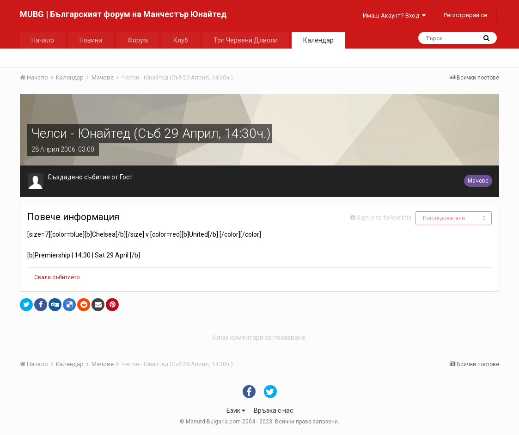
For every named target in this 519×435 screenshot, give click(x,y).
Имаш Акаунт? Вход (394, 15)
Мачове (478, 181)
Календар (318, 40)
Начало (42, 40)
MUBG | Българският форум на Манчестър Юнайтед (123, 14)
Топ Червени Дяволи (246, 40)
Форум (138, 40)
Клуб (180, 40)
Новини (90, 40)
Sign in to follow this (384, 217)
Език (235, 410)
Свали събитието (56, 277)
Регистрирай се (465, 15)
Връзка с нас (273, 410)
